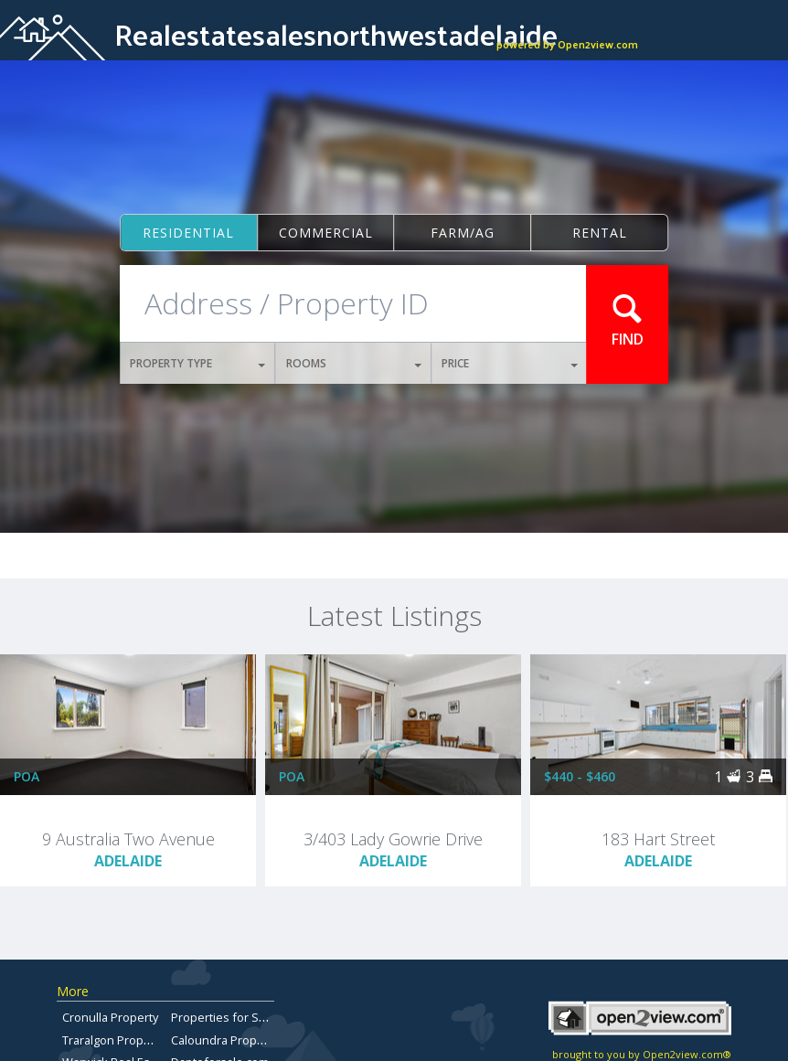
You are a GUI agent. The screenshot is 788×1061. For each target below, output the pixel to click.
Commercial (326, 232)
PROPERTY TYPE (198, 363)
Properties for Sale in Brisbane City (266, 1017)
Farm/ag (463, 232)
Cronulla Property (110, 1017)
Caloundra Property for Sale (247, 1040)
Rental (599, 232)
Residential (188, 232)
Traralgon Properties (119, 1040)
